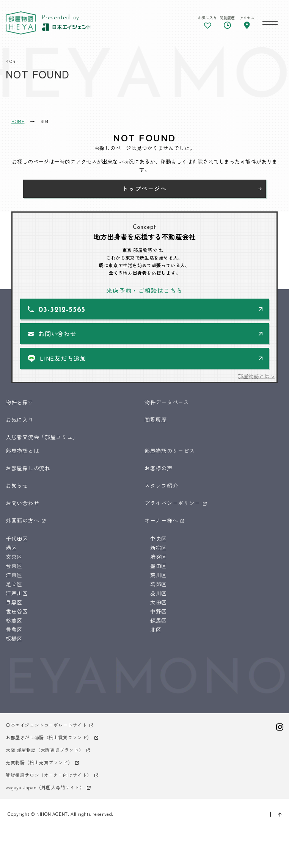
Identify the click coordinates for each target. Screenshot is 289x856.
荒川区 (158, 574)
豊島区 (14, 629)
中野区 (158, 611)
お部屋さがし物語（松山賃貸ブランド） (49, 737)
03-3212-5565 (61, 310)
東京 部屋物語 (21, 22)
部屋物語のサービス (169, 450)
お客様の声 (158, 468)
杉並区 (14, 620)
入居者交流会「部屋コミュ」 (42, 437)
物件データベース (166, 402)
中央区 (158, 538)
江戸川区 (17, 593)
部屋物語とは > (256, 376)
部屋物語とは (22, 450)
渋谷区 (158, 556)
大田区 (158, 602)
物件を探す (20, 402)
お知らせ (17, 485)
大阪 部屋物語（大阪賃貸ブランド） (44, 749)
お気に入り (20, 419)
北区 (155, 629)
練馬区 (158, 620)
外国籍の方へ (22, 520)
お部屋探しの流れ (28, 468)
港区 (11, 547)
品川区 (158, 593)
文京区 (14, 556)
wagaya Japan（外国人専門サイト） (45, 787)
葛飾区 (158, 584)
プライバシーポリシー (172, 503)
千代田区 (17, 538)
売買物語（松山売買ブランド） (39, 762)
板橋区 (14, 638)
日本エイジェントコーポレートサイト (46, 724)
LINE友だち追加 (63, 358)
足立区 (14, 584)
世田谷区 (17, 611)
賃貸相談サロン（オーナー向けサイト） (49, 774)
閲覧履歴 (155, 419)
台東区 (14, 565)
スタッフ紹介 (161, 485)
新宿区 (158, 547)
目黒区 (14, 602)
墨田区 (158, 565)
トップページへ (144, 188)
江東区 (14, 574)
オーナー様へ (161, 520)
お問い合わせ (57, 333)
